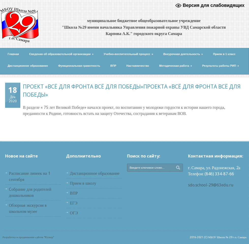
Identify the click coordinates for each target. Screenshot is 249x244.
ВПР (113, 65)
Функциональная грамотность (79, 65)
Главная (13, 54)
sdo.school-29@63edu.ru (211, 185)
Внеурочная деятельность (183, 54)
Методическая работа (175, 65)
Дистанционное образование (28, 65)
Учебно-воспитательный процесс (128, 54)
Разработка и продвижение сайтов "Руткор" (28, 237)
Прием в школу (83, 183)
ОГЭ (74, 213)
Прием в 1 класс (224, 54)
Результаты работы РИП (220, 65)
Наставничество (138, 65)
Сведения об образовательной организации (61, 54)
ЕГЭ (73, 203)
